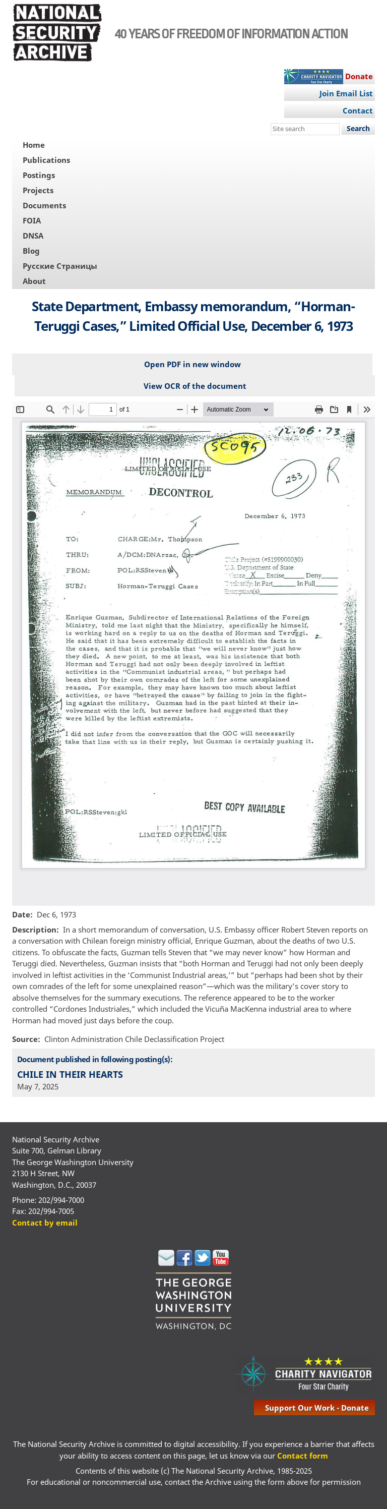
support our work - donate (317, 1408)
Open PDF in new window (192, 364)
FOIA (32, 220)
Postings (39, 175)
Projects (38, 190)
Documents (44, 205)
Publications (46, 160)
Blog (31, 251)
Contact (358, 110)
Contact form (302, 1455)
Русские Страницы (60, 266)
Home (34, 145)
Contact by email (45, 1222)
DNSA (33, 235)
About (34, 281)
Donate (359, 76)
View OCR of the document (195, 386)
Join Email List (346, 93)
